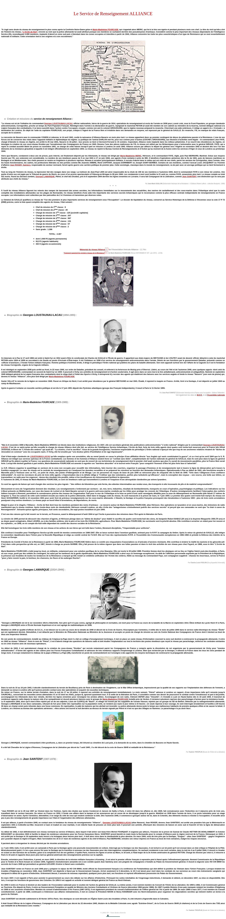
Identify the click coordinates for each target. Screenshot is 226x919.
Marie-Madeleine (115, 699)
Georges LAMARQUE (45, 176)
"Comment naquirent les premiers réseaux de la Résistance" (84, 253)
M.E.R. (199, 395)
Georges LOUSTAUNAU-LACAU (58, 123)
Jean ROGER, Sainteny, (20, 165)
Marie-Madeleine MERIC (130, 156)
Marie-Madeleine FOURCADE (105, 29)
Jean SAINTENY (189, 176)
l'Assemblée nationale (216, 395)
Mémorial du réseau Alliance (92, 249)
